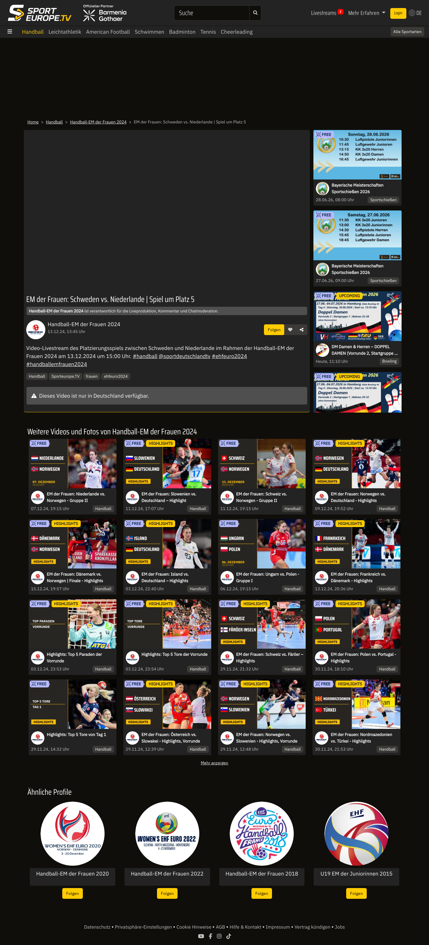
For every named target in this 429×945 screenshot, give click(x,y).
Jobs (340, 927)
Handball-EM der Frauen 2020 (72, 873)
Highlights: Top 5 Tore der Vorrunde (175, 654)
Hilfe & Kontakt (246, 927)
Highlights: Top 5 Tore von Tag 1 (76, 734)
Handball (33, 31)
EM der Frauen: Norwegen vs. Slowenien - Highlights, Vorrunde (266, 738)
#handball (145, 356)
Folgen (274, 329)
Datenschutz (97, 927)
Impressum (278, 927)
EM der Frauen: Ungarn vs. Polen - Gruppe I (267, 577)
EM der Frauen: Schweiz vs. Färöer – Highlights (270, 658)
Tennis (208, 31)
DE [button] (415, 13)
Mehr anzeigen (214, 763)
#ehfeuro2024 (229, 356)
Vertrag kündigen (313, 927)
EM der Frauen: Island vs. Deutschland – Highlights (165, 577)
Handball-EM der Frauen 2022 (167, 873)
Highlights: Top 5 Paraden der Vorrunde (74, 658)
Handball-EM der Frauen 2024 (98, 122)
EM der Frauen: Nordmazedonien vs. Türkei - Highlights (361, 738)
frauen (91, 376)
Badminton (182, 31)
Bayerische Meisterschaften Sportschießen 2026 (357, 188)
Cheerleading (237, 31)
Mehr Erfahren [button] (364, 13)
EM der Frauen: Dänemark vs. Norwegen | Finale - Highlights (75, 577)
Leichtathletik (65, 31)
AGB (221, 927)
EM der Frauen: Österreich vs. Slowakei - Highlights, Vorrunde (171, 738)
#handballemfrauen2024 (56, 364)
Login (398, 13)
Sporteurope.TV (66, 376)
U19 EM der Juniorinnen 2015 (357, 873)
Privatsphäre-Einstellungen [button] (144, 927)
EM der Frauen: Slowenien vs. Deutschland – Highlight (169, 497)
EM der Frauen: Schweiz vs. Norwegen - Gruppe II (261, 497)
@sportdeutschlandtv (185, 356)
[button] (290, 329)
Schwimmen (149, 31)
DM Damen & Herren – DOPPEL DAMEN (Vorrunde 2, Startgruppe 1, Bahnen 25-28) (365, 350)
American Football (108, 31)
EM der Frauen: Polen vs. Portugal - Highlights (363, 658)
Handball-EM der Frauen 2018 (262, 873)
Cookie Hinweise (194, 927)
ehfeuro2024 (116, 376)
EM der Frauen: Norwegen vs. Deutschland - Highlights (358, 497)
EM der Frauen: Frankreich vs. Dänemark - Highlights (358, 577)
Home (33, 122)
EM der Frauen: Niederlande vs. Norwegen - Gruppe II (76, 497)
